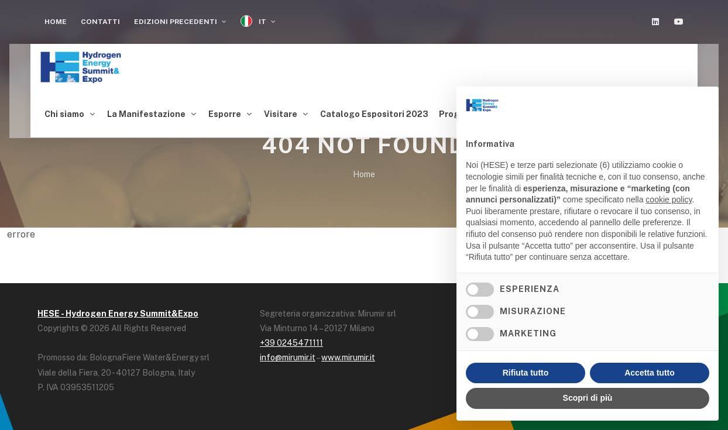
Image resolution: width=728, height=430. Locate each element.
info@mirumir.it (287, 354)
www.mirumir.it (348, 354)
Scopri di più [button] (588, 398)
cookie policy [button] (668, 199)
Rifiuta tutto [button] (526, 372)
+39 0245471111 (291, 340)
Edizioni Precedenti (180, 21)
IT (258, 21)
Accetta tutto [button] (649, 372)
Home (55, 22)
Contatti (100, 22)
